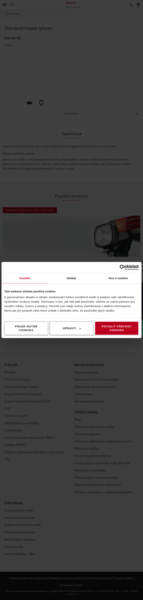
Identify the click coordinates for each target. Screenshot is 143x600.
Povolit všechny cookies (117, 328)
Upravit (72, 328)
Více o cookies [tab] (118, 278)
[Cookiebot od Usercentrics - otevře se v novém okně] (122, 267)
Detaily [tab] (71, 278)
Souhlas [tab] (24, 278)
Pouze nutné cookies (26, 328)
